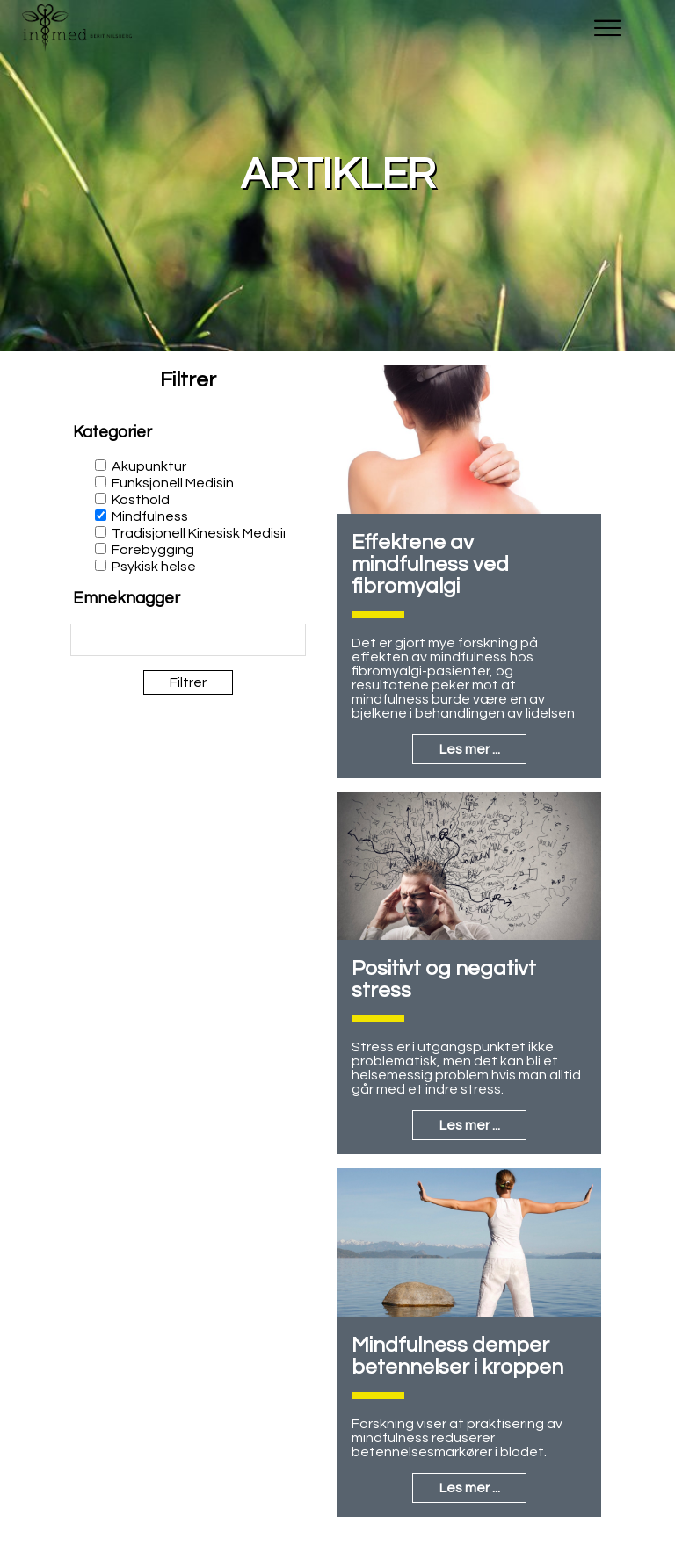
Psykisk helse (154, 567)
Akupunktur (149, 466)
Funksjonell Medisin (173, 483)
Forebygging (153, 550)
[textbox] (131, 640)
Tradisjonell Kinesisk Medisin (201, 533)
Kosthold (141, 500)
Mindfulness (150, 516)
